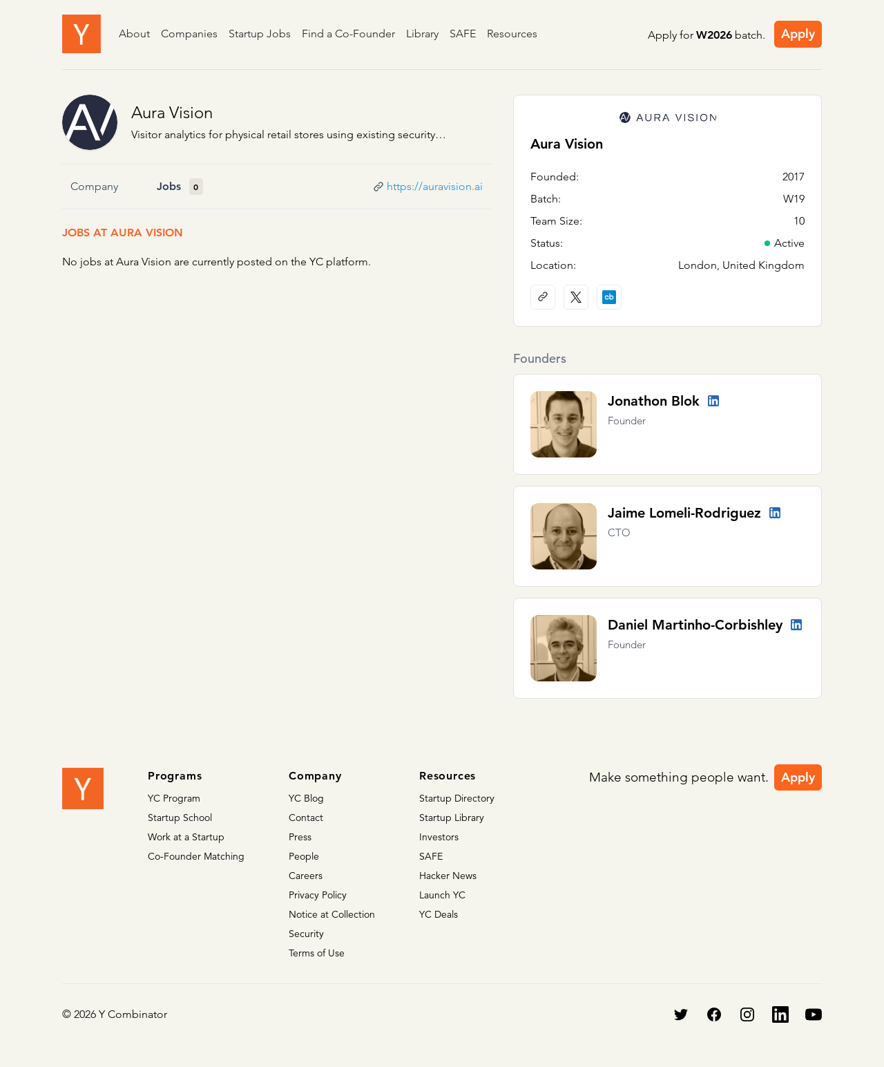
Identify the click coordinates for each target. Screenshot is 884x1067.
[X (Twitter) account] (576, 297)
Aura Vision (172, 112)
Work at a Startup (186, 837)
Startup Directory (456, 798)
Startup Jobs (260, 33)
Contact (306, 817)
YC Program (174, 798)
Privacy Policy (318, 895)
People (304, 856)
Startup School (180, 817)
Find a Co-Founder (348, 33)
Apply (798, 33)
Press (300, 837)
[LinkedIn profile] (713, 401)
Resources (512, 33)
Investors (439, 837)
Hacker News (448, 875)
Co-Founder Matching (196, 856)
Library (422, 33)
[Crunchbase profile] (609, 297)
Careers (306, 875)
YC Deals (438, 914)
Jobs (169, 186)
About (134, 33)
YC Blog (306, 798)
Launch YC (442, 895)
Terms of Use (317, 953)
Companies (189, 33)
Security (306, 933)
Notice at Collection (332, 914)
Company (94, 186)
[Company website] (542, 297)
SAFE (463, 33)
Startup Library (451, 817)
